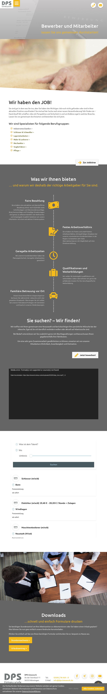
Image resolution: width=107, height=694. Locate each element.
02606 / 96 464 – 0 (61, 677)
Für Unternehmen (40, 684)
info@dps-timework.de (63, 680)
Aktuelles (91, 684)
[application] (53, 394)
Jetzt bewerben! (85, 355)
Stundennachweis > (20, 640)
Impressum (51, 687)
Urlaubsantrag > (19, 648)
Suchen (53, 464)
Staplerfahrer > (20, 147)
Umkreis (23, 455)
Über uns (61, 687)
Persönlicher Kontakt (87, 689)
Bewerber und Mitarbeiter (75, 684)
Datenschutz (39, 687)
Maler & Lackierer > (22, 139)
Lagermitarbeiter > (21, 136)
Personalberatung (56, 684)
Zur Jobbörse (87, 163)
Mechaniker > (19, 143)
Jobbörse (28, 684)
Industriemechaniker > (23, 128)
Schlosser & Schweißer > (24, 132)
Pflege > (17, 150)
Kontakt (29, 687)
